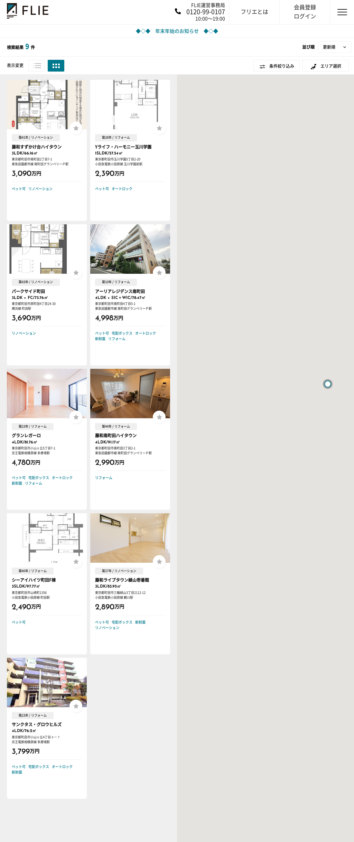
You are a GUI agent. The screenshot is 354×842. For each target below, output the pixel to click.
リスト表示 (36, 66)
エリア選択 (330, 66)
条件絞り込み (281, 66)
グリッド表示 (56, 66)
